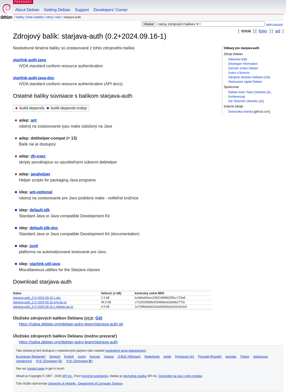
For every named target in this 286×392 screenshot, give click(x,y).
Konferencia (236, 96)
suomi (82, 356)
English (69, 356)
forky (263, 31)
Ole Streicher (237, 101)
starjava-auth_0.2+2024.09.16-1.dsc (37, 298)
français (95, 356)
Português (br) (184, 356)
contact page (35, 368)
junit (34, 246)
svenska (230, 356)
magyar (109, 356)
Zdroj (49, 17)
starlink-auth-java (29, 60)
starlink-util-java (45, 264)
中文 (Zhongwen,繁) (79, 361)
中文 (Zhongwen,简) (49, 361)
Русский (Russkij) (209, 356)
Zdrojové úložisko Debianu (245, 77)
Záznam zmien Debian (243, 68)
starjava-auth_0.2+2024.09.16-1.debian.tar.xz (43, 307)
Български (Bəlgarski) (31, 356)
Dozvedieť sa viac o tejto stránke (180, 376)
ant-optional (41, 192)
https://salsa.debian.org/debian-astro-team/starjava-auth (68, 342)
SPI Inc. (67, 376)
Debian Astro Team (240, 92)
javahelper (40, 174)
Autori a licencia (238, 73)
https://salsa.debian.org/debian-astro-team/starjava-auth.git (71, 324)
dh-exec (38, 156)
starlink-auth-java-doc (33, 78)
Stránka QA (263, 92)
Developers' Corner (110, 10)
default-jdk (40, 210)
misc (58, 17)
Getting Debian (57, 10)
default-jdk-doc (44, 228)
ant (34, 120)
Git (267, 77)
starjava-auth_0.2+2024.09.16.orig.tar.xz (40, 302)
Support (82, 10)
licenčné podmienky (95, 376)
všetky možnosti (274, 24)
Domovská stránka (240, 111)
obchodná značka (134, 376)
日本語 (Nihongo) (129, 356)
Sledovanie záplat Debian (245, 81)
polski (167, 356)
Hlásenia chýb (237, 59)
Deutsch (54, 356)
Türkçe (244, 356)
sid (277, 31)
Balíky (20, 17)
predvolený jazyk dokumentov (125, 350)
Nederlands (152, 356)
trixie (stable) (35, 17)
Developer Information (243, 64)
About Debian (27, 10)
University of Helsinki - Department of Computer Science (85, 383)
